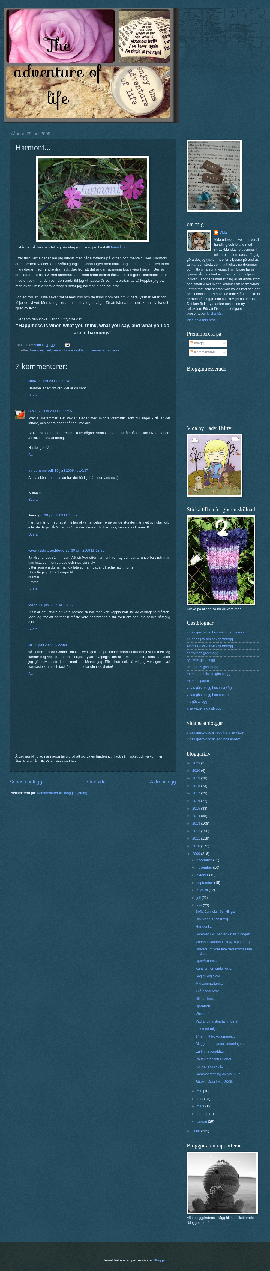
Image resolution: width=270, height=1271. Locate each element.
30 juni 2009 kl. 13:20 (87, 550)
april (200, 1099)
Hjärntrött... (204, 1006)
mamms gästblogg (201, 681)
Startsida (96, 782)
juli (199, 898)
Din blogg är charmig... (213, 919)
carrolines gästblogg (202, 653)
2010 (196, 846)
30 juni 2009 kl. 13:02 (60, 515)
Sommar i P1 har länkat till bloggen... (224, 934)
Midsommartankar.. (210, 983)
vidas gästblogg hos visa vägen (211, 688)
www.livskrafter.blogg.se (49, 550)
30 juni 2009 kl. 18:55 (56, 605)
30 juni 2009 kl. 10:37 (71, 470)
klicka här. (215, 313)
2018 (196, 786)
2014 (196, 816)
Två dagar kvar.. (208, 991)
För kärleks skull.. (209, 1066)
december (204, 860)
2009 (196, 854)
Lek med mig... (207, 1029)
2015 (196, 808)
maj (199, 1091)
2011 (196, 838)
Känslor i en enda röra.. (214, 968)
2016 (196, 801)
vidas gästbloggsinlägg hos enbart (213, 739)
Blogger (160, 1260)
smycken (115, 350)
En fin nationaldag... (211, 1051)
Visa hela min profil (202, 320)
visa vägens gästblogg (204, 708)
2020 (196, 770)
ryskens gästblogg (201, 660)
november (204, 867)
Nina (32, 381)
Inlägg (197, 343)
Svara (33, 395)
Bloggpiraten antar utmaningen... (221, 1044)
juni (199, 905)
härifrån (117, 247)
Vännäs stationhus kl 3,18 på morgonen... (228, 942)
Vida (223, 232)
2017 (196, 793)
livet (48, 350)
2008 (196, 1131)
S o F (32, 411)
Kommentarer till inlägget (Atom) (62, 793)
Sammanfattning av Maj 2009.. (219, 1074)
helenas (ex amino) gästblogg (210, 639)
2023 (196, 763)
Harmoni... (204, 926)
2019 (196, 778)
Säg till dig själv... (209, 976)
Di (30, 645)
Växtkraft (202, 1014)
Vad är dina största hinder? (217, 1021)
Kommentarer (202, 352)
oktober (202, 875)
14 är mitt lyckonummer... (215, 1036)
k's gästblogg (197, 701)
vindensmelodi (40, 470)
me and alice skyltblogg (71, 350)
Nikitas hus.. (205, 999)
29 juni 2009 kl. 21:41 (54, 381)
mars (200, 1106)
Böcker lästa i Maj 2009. (214, 1082)
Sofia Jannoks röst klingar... (217, 911)
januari (202, 1121)
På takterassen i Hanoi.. (214, 1059)
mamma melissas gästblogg (208, 674)
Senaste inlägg (26, 782)
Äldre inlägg (163, 782)
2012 (196, 831)
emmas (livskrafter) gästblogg (210, 646)
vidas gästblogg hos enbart (208, 695)
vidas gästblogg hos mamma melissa (215, 632)
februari (202, 1114)
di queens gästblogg (202, 667)
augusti (202, 890)
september (205, 883)
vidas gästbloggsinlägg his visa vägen (216, 732)
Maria (33, 605)
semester (98, 350)
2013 (196, 823)
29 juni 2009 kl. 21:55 (55, 411)
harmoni (36, 350)
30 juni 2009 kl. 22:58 (50, 645)
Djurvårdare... (206, 961)
